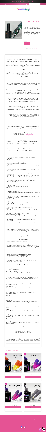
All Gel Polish (36, 48)
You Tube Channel (29, 134)
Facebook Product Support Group (25, 135)
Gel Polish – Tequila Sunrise (13, 373)
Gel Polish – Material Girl (32, 373)
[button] (23, 14)
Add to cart (27, 43)
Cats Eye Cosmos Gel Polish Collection (23, 81)
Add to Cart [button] (13, 407)
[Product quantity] (25, 40)
